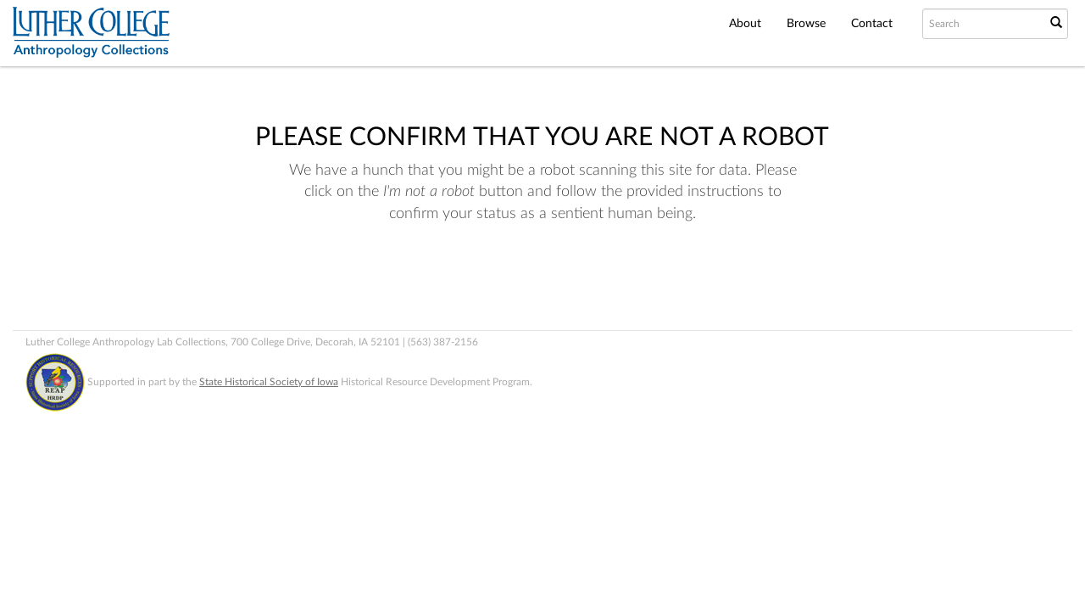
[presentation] (537, 279)
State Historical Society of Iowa (268, 382)
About (745, 24)
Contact (872, 24)
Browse (806, 24)
